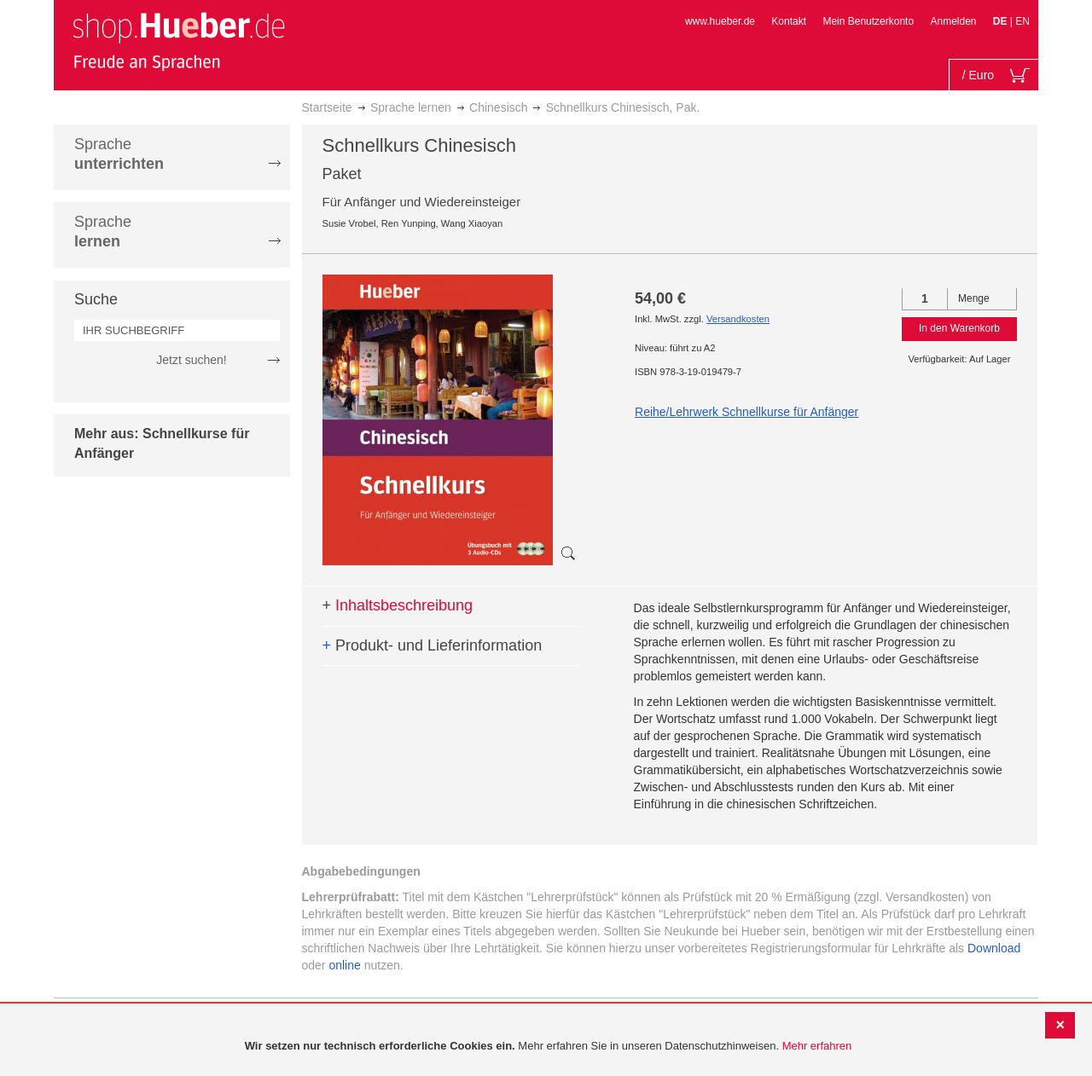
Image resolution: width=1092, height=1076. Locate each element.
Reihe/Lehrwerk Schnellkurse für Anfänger (746, 412)
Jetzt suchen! (191, 360)
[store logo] (178, 41)
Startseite (327, 107)
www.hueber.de (720, 21)
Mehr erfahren (817, 1045)
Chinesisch (498, 107)
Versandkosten (738, 319)
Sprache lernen (410, 107)
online (344, 965)
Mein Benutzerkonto (868, 21)
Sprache (119, 154)
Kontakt (788, 21)
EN (1022, 21)
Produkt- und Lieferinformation (432, 645)
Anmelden (953, 21)
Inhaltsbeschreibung (397, 605)
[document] (548, 1046)
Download (993, 948)
